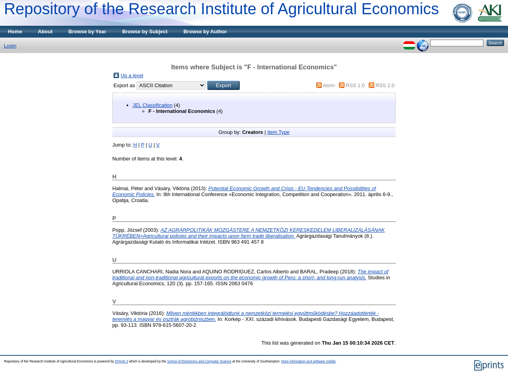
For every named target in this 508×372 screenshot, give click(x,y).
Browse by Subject (145, 31)
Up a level (132, 75)
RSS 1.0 (355, 85)
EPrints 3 (121, 361)
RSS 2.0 (384, 85)
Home (15, 31)
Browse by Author (205, 31)
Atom (329, 85)
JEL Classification (153, 105)
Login (10, 46)
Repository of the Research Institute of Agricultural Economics (221, 8)
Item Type (278, 132)
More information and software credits (308, 361)
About (45, 31)
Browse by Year (87, 31)
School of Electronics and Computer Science (199, 361)
